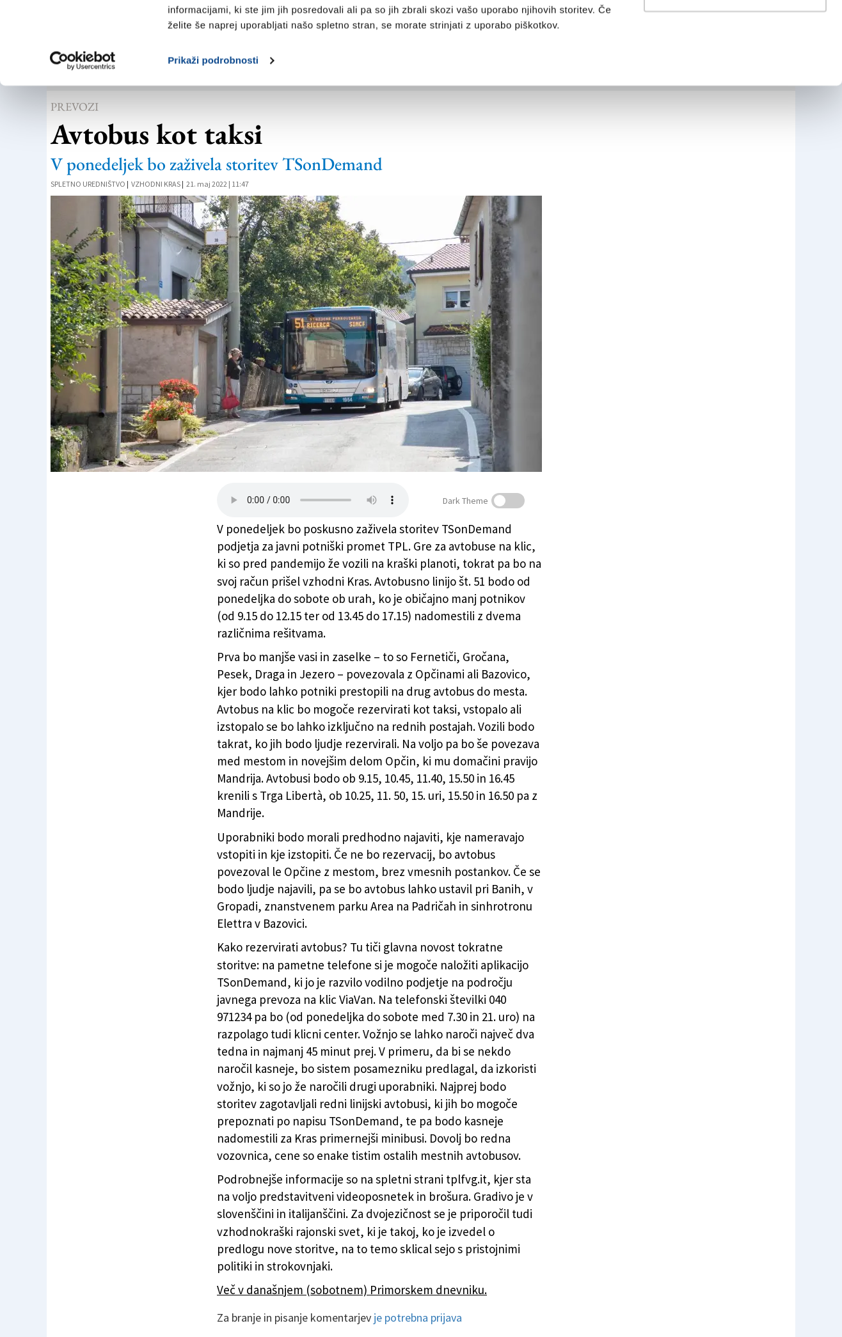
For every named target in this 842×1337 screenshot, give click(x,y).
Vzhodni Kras (155, 184)
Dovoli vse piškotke (735, 33)
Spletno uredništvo (88, 184)
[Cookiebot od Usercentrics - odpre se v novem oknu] (83, 143)
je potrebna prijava (418, 1317)
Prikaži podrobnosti (213, 142)
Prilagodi (736, 75)
